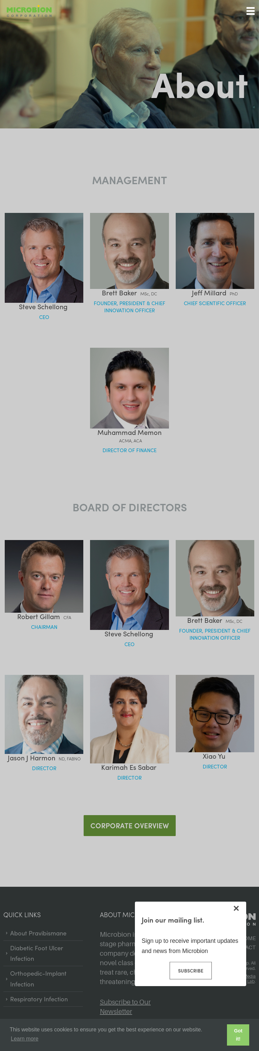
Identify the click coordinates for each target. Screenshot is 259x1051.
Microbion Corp (29, 11)
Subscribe (190, 970)
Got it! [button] (238, 1035)
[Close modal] (236, 908)
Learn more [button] (24, 1039)
